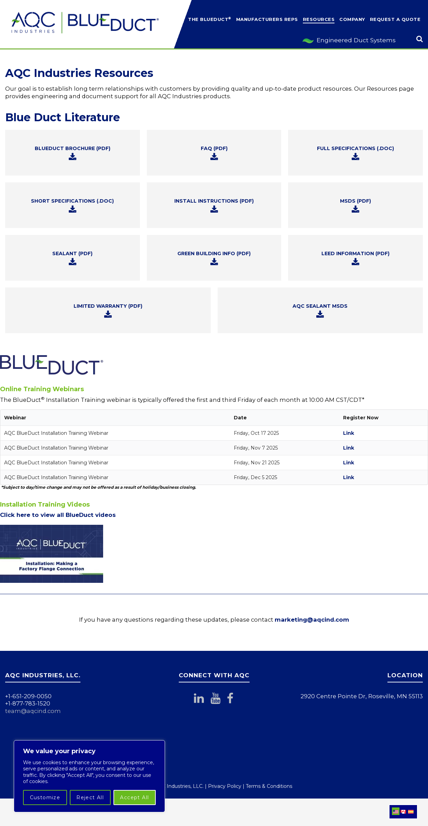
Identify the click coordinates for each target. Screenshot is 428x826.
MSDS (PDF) (355, 206)
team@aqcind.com (33, 711)
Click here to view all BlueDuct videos (58, 514)
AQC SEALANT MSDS (320, 311)
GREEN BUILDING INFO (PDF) (214, 258)
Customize (45, 797)
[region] (89, 776)
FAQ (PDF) (214, 153)
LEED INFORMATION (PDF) (355, 258)
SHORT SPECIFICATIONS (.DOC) (72, 206)
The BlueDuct (209, 19)
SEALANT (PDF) (72, 258)
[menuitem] (395, 811)
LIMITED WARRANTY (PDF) (108, 311)
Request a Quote (395, 19)
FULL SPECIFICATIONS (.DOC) (355, 153)
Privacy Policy (224, 786)
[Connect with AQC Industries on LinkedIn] (202, 700)
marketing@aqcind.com (312, 619)
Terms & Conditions (269, 786)
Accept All (134, 797)
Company (352, 19)
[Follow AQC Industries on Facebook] (235, 700)
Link (348, 433)
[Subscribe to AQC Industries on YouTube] (218, 700)
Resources (319, 19)
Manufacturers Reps (267, 19)
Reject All (90, 797)
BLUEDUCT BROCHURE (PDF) (72, 153)
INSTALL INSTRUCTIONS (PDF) (214, 206)
